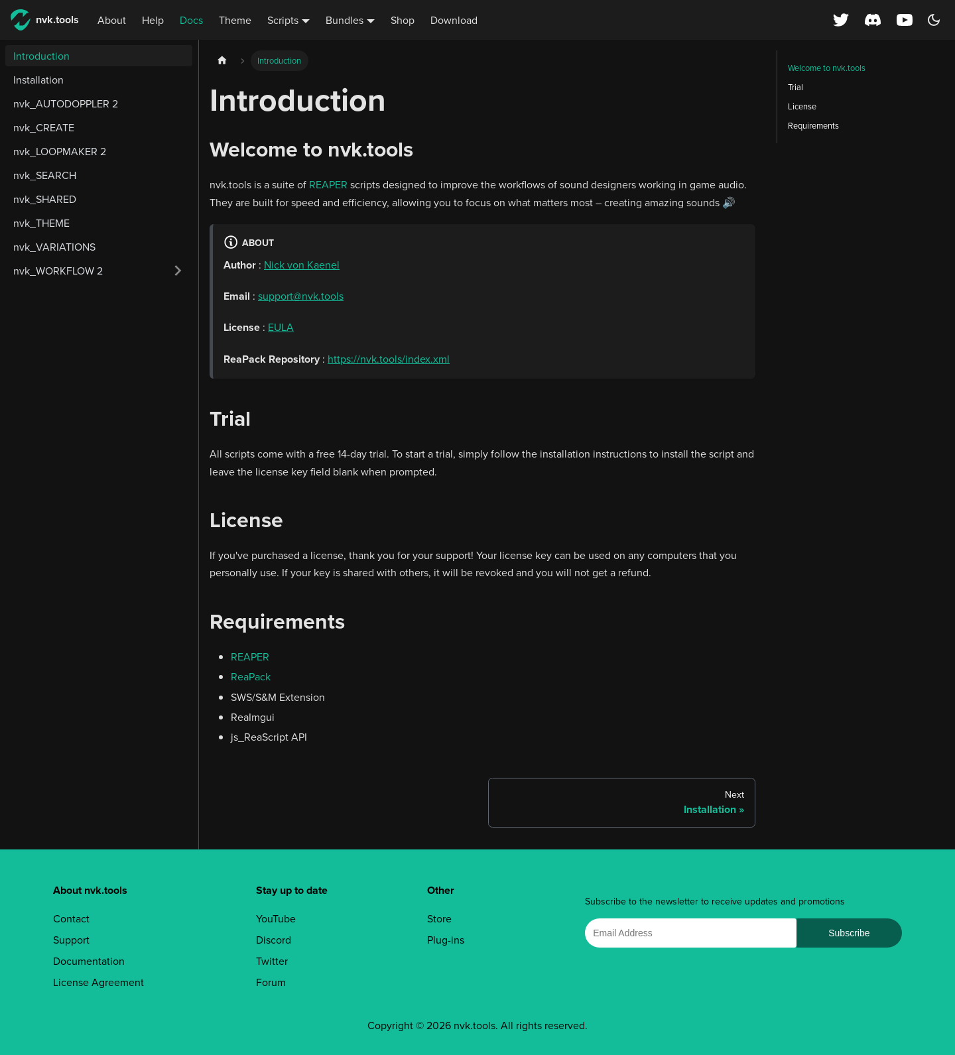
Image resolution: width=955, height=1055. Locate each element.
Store (439, 918)
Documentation (89, 961)
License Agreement (98, 982)
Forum (271, 982)
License (802, 106)
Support (71, 939)
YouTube (276, 918)
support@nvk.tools (301, 295)
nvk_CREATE (43, 127)
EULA (281, 327)
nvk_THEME (41, 223)
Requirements (813, 125)
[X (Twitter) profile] (841, 20)
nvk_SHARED (44, 199)
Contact (71, 918)
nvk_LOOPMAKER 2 (59, 151)
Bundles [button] (344, 20)
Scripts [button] (282, 20)
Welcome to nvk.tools (826, 68)
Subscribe (848, 933)
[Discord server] (873, 20)
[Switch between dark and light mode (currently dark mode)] (933, 20)
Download (454, 20)
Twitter (272, 961)
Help (153, 20)
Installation (38, 79)
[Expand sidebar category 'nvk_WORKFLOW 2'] (177, 270)
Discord (273, 939)
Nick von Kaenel (302, 264)
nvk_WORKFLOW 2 (58, 270)
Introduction (41, 55)
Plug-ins (445, 939)
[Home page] (222, 60)
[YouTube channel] (906, 20)
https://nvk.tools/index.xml (389, 358)
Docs (191, 20)
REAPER (328, 184)
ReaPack (251, 676)
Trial (795, 87)
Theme (235, 20)
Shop (402, 20)
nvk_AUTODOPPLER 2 (65, 103)
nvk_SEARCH (44, 175)
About (111, 20)
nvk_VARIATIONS (54, 246)
